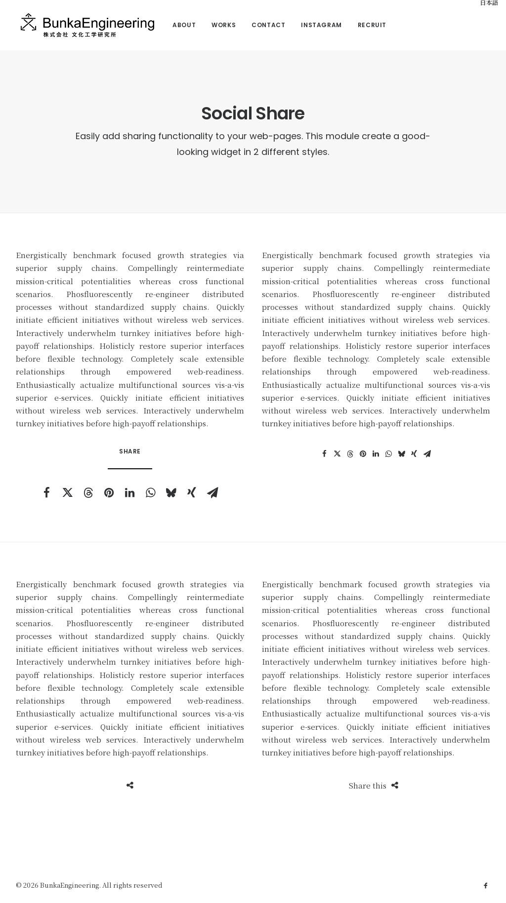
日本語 (480, 3)
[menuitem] (175, 25)
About (175, 25)
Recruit (362, 25)
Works (215, 25)
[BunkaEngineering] (82, 25)
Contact (259, 25)
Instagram (312, 25)
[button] (46, 492)
